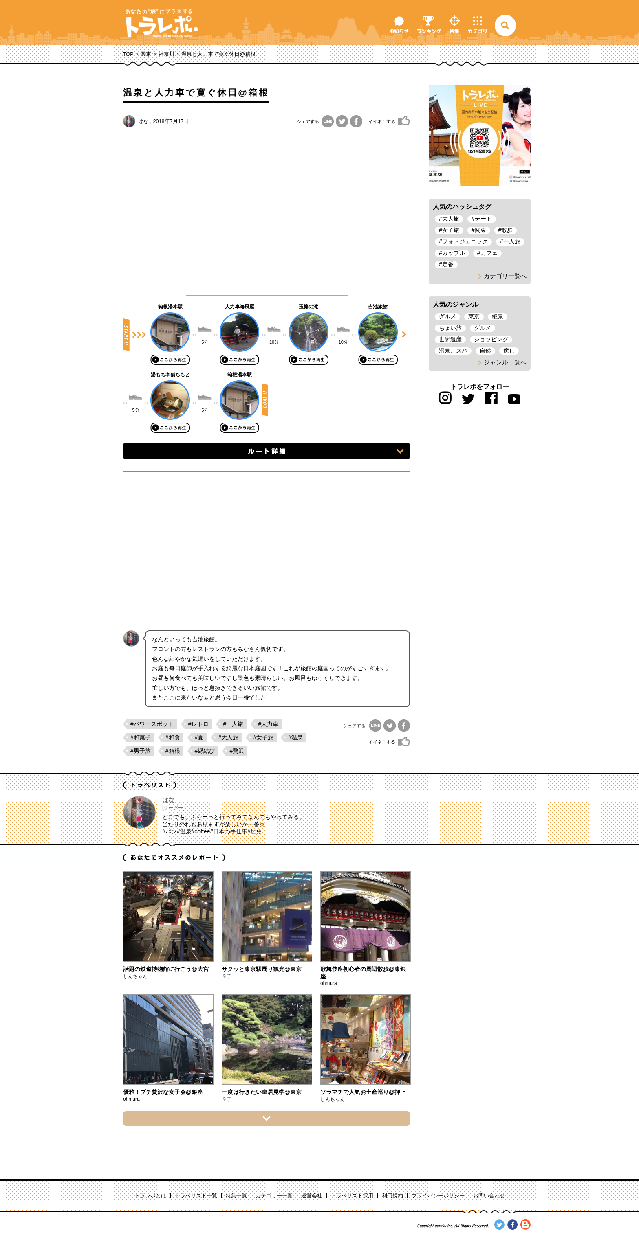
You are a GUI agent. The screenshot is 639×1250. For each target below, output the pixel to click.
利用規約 (392, 1196)
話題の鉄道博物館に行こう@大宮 (166, 969)
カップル (453, 253)
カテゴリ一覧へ (505, 275)
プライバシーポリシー (438, 1196)
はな (143, 121)
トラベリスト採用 (352, 1196)
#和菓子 (140, 737)
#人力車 (268, 724)
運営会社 (311, 1196)
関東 (146, 54)
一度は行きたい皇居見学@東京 (262, 1092)
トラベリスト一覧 (196, 1196)
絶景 (497, 316)
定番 (448, 264)
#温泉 (295, 737)
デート (483, 218)
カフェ (489, 253)
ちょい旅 (450, 328)
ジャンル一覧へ (505, 362)
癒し (509, 350)
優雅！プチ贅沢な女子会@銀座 (163, 1092)
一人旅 (511, 241)
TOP (128, 54)
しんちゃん (135, 976)
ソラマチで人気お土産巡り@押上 (363, 1092)
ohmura (328, 983)
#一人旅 (233, 724)
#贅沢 (236, 751)
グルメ (447, 316)
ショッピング (491, 339)
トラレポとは (150, 1196)
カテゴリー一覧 (274, 1196)
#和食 (172, 737)
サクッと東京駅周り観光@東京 (262, 969)
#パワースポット (152, 724)
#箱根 (172, 751)
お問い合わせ (489, 1196)
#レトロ (198, 724)
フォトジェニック (465, 241)
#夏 (199, 737)
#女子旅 (263, 737)
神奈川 (166, 54)
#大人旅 (228, 737)
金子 (226, 976)
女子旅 (450, 230)
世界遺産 (450, 339)
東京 (474, 316)
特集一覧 (236, 1196)
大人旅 (450, 218)
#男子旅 (140, 751)
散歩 (507, 230)
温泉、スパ (453, 350)
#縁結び (205, 751)
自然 (485, 350)
